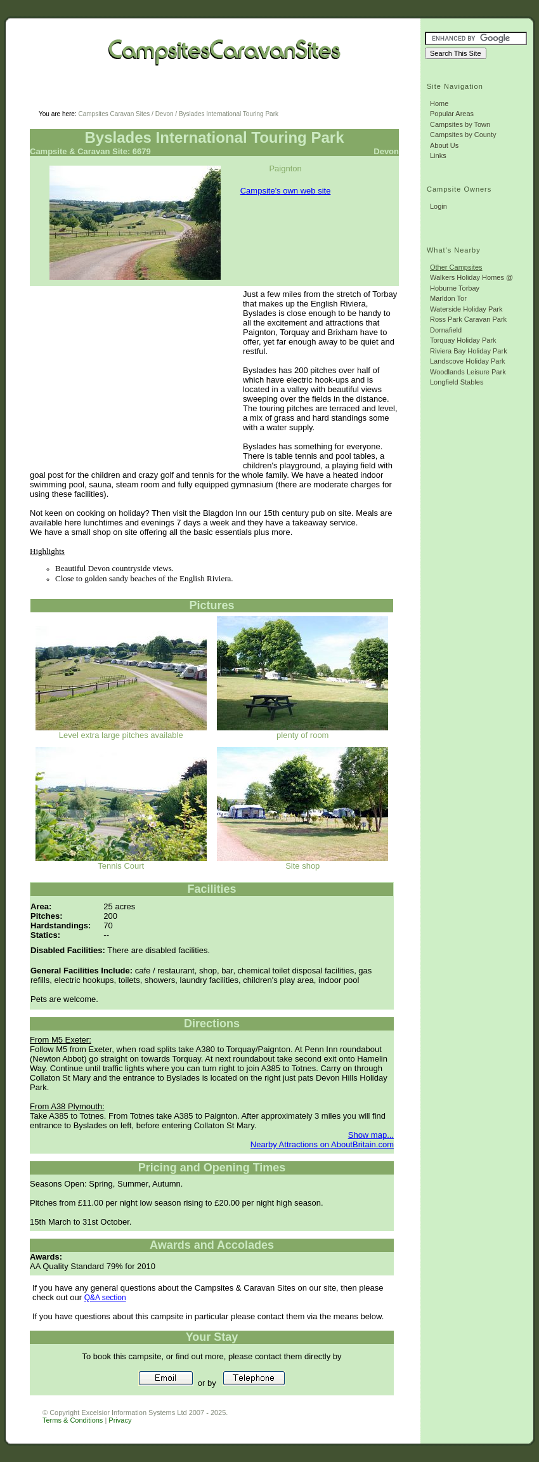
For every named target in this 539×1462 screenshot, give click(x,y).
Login (438, 206)
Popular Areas (452, 113)
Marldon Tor (448, 298)
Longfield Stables (456, 382)
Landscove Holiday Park (467, 361)
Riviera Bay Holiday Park (468, 351)
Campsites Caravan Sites (114, 113)
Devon (164, 113)
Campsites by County (463, 134)
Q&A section (105, 1297)
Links (438, 155)
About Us (444, 145)
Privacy (119, 1420)
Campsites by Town (460, 124)
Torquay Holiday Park (463, 340)
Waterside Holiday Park (466, 309)
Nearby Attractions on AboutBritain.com (322, 1144)
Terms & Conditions (72, 1420)
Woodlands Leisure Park (468, 372)
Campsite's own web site (285, 190)
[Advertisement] (190, 95)
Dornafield (446, 330)
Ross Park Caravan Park (468, 319)
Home (439, 103)
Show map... (371, 1135)
